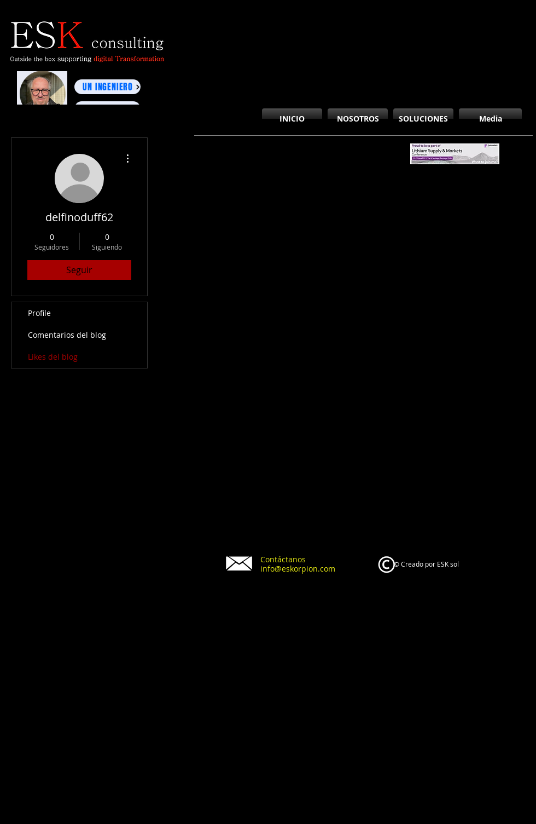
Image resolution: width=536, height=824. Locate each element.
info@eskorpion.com (297, 568)
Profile (39, 313)
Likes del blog (53, 357)
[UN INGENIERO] (107, 86)
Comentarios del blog (67, 335)
